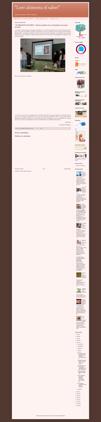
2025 (78, 334)
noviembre (80, 346)
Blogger (63, 415)
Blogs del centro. (54, 18)
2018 (78, 395)
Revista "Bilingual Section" (42, 18)
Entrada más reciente (19, 168)
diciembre (80, 344)
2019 (78, 393)
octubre (79, 348)
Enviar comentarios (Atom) (25, 171)
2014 (78, 403)
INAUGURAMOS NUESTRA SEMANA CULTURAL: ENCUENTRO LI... (81, 378)
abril (79, 352)
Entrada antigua (67, 168)
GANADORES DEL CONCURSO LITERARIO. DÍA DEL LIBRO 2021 (82, 367)
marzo (79, 389)
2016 (78, 399)
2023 (78, 338)
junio (79, 350)
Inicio (44, 168)
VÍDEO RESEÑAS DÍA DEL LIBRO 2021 (82, 372)
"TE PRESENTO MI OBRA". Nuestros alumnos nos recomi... (82, 362)
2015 (78, 401)
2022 (78, 340)
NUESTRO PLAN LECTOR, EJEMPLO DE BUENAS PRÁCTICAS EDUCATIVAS (80, 259)
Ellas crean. (83, 317)
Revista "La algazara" (28, 18)
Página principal (17, 18)
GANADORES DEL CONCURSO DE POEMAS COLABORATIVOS (82, 356)
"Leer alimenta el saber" (37, 7)
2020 (78, 391)
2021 (78, 342)
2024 (78, 336)
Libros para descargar (80, 165)
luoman (51, 415)
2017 (78, 397)
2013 (78, 405)
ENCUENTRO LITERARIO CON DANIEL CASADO (82, 385)
